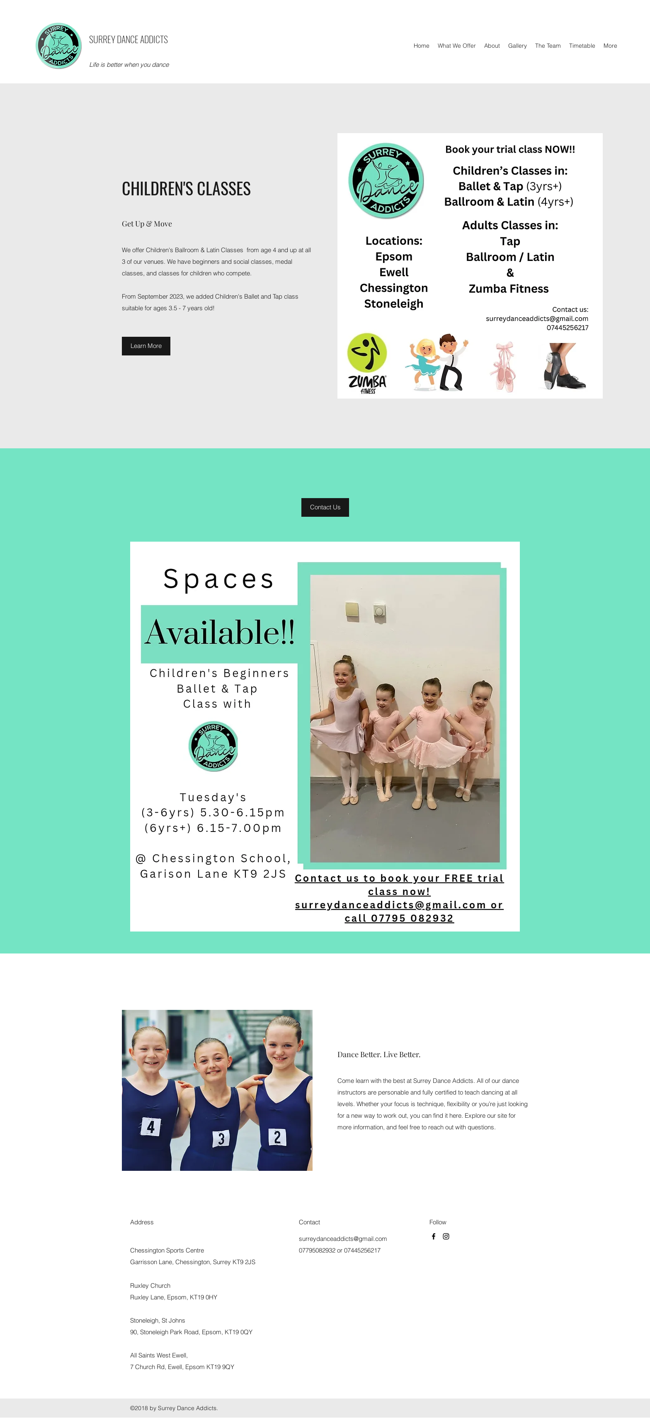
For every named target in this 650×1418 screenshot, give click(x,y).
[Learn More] (146, 346)
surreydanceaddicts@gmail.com (343, 1239)
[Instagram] (446, 1236)
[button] (325, 507)
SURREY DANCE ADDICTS (128, 39)
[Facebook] (433, 1236)
